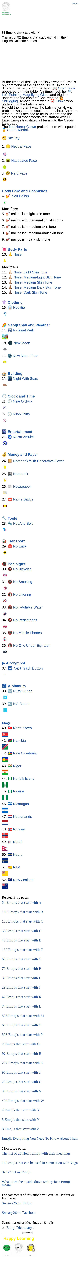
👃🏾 (10, 287)
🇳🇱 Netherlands (20, 816)
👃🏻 (10, 272)
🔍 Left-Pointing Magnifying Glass (37, 93)
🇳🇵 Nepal (15, 842)
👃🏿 (10, 292)
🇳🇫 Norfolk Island (21, 778)
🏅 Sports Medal (15, 130)
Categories (75, 3)
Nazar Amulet (20, 437)
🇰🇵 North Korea (20, 728)
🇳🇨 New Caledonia (22, 753)
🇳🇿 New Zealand (21, 880)
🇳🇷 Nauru (15, 854)
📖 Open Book (64, 88)
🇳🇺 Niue (14, 867)
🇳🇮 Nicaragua (18, 804)
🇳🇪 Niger (14, 766)
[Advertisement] (34, 24)
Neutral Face (18, 146)
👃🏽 (10, 282)
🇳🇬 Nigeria (16, 791)
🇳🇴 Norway (16, 829)
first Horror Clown (22, 127)
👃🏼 (10, 277)
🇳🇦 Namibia (17, 741)
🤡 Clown (57, 101)
